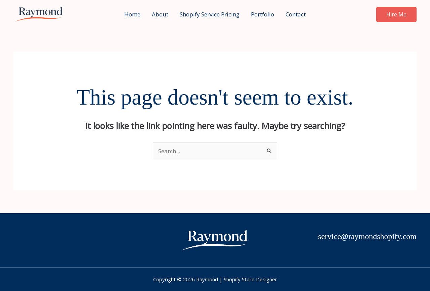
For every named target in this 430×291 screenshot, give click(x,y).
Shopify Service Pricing (210, 14)
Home (132, 14)
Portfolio (262, 14)
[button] (396, 14)
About (160, 14)
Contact (296, 14)
